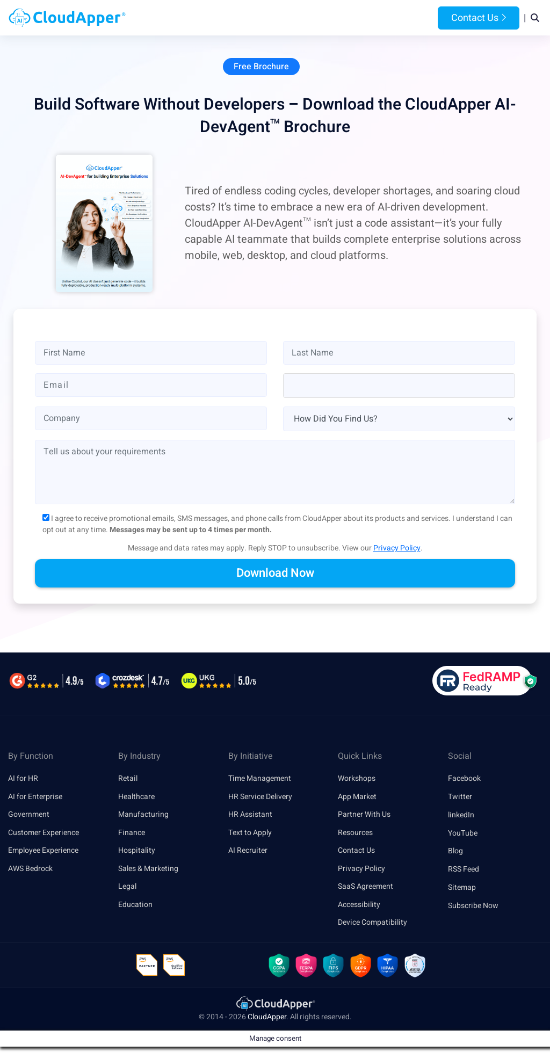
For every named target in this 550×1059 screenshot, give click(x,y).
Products (207, 18)
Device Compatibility (372, 924)
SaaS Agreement (365, 888)
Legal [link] (127, 888)
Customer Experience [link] (43, 833)
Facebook (464, 779)
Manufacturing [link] (143, 815)
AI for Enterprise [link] (35, 797)
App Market (357, 797)
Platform (259, 18)
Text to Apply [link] (250, 833)
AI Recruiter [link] (247, 852)
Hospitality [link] (136, 852)
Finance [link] (131, 833)
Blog (400, 18)
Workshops (356, 779)
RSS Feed (463, 870)
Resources (360, 18)
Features (311, 18)
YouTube (462, 833)
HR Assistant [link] (250, 815)
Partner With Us (364, 815)
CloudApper (267, 1020)
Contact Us (478, 18)
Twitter (460, 797)
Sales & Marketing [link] (148, 870)
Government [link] (28, 815)
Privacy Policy (397, 549)
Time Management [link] (259, 779)
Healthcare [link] (136, 797)
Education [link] (135, 906)
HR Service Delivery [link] (260, 797)
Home (166, 18)
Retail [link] (128, 779)
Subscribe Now (473, 906)
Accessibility (359, 906)
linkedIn (461, 815)
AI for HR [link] (23, 779)
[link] (275, 1006)
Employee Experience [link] (43, 852)
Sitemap (462, 888)
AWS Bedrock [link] (30, 870)
